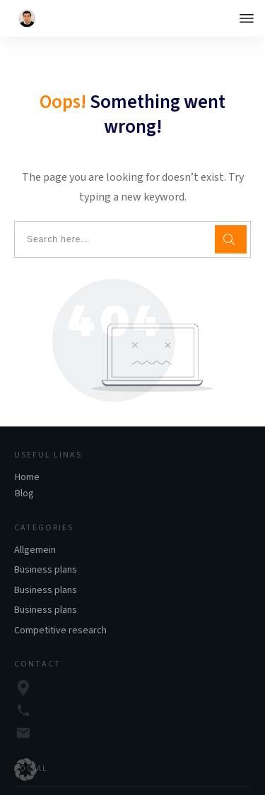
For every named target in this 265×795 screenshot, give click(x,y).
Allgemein (35, 522)
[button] (25, 769)
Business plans (45, 541)
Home (27, 449)
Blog (24, 465)
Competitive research (60, 602)
